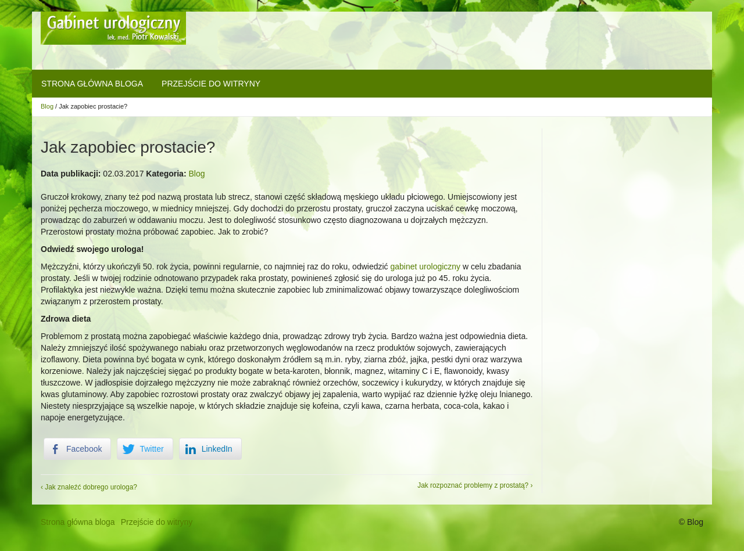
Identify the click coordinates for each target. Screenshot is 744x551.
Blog (47, 106)
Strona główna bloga (92, 83)
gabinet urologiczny (425, 266)
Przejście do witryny (211, 83)
